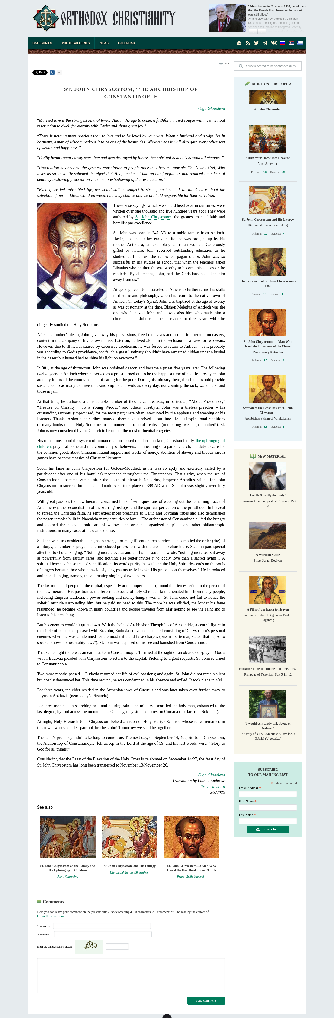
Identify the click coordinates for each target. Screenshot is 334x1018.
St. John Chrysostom (153, 217)
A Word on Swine (268, 555)
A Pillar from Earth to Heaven (268, 609)
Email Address (250, 788)
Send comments (206, 1000)
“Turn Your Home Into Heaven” (268, 158)
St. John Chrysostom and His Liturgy (268, 219)
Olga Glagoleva (211, 108)
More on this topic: (271, 84)
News (104, 43)
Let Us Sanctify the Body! (268, 495)
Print (227, 63)
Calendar (126, 43)
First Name (248, 801)
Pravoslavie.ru (212, 786)
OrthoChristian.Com (50, 916)
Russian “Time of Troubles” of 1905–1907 (268, 669)
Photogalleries (76, 43)
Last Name (247, 815)
